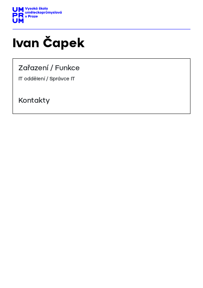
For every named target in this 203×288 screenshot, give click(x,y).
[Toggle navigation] (182, 13)
